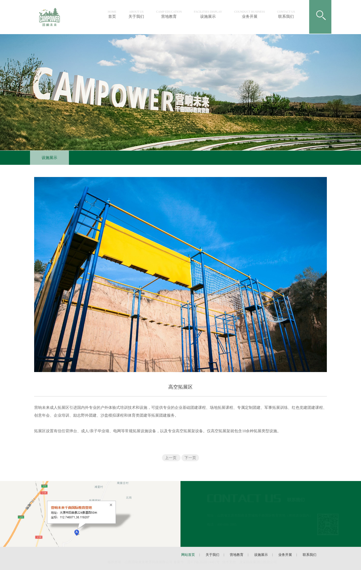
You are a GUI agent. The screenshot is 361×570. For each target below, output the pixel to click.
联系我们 (287, 14)
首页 (113, 14)
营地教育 (170, 14)
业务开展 (250, 14)
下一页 (190, 458)
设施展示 (209, 14)
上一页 (171, 458)
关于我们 (137, 14)
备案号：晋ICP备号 (197, 562)
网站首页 (188, 555)
